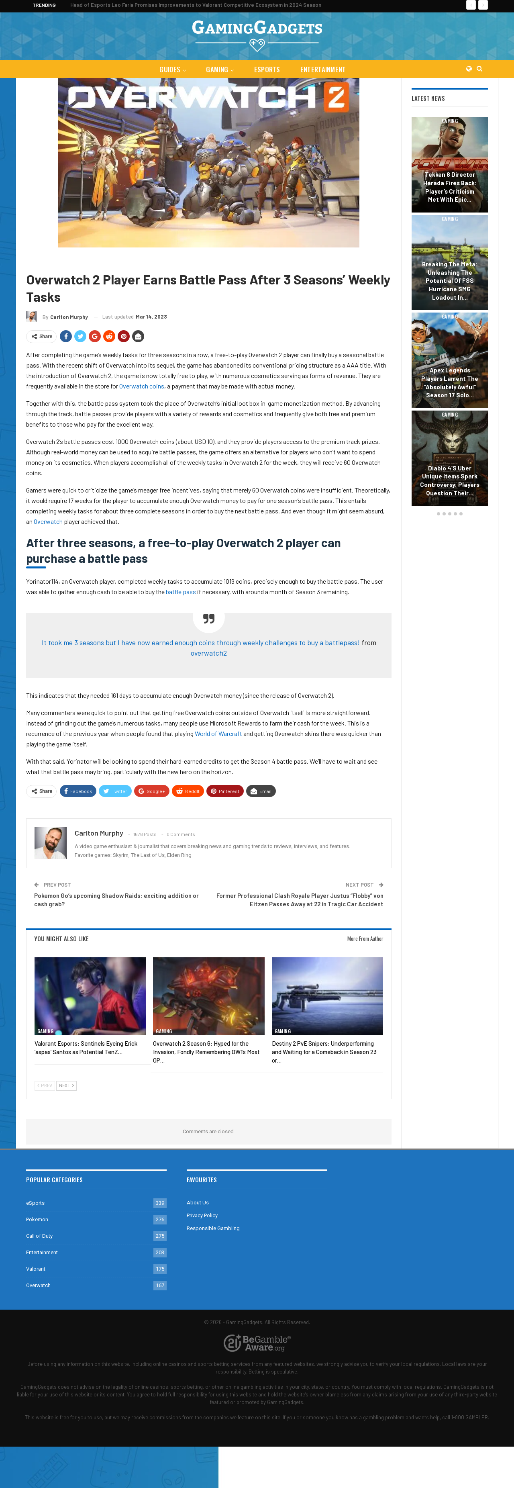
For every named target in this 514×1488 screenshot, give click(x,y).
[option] (450, 312)
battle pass (181, 591)
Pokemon (37, 1219)
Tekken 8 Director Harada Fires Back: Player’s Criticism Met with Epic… (450, 187)
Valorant (35, 1269)
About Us (198, 1203)
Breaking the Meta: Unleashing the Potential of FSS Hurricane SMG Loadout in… (449, 280)
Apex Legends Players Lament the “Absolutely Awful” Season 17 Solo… (449, 382)
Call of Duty (39, 1236)
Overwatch (65, 259)
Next (66, 1085)
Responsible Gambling (213, 1228)
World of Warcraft (218, 733)
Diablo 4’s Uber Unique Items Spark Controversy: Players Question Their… (449, 480)
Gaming (217, 69)
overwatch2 (209, 652)
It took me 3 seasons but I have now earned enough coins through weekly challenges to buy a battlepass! (201, 642)
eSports (268, 69)
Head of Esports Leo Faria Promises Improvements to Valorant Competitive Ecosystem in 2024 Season (195, 5)
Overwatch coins (141, 386)
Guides (168, 69)
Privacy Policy (202, 1215)
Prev (44, 1085)
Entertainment (325, 69)
